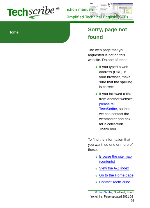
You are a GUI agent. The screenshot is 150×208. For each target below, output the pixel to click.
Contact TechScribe (114, 182)
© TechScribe (103, 192)
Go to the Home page (116, 175)
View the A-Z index (114, 168)
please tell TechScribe (108, 106)
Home (13, 32)
